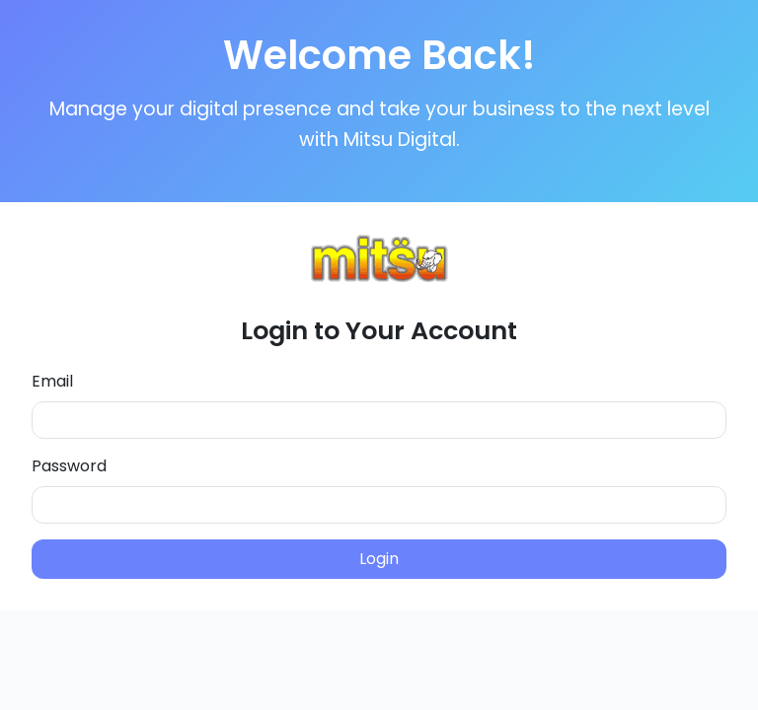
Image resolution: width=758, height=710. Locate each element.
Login (379, 558)
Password (69, 466)
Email (52, 381)
